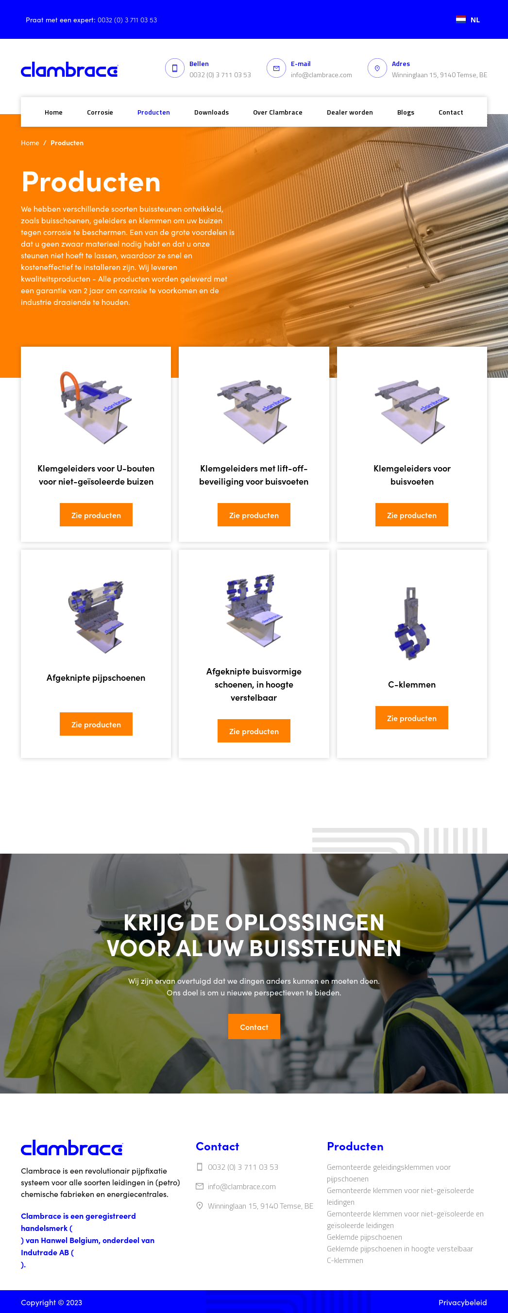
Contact (451, 112)
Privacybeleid (463, 1302)
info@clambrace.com (321, 74)
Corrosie (100, 112)
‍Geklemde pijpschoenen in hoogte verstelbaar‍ (400, 1248)
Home (54, 112)
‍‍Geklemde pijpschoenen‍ (364, 1237)
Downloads (211, 112)
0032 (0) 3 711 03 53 (220, 74)
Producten (153, 112)
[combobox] (468, 19)
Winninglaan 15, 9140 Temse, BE (439, 74)
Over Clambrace (278, 112)
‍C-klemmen (345, 1260)
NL (468, 19)
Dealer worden (350, 112)
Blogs (405, 112)
